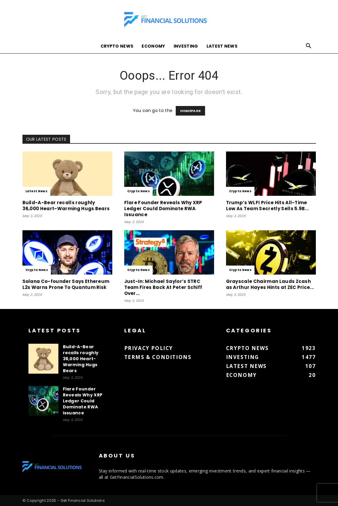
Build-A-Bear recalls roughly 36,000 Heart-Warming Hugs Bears (66, 205)
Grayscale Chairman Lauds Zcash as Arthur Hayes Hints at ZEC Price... (270, 284)
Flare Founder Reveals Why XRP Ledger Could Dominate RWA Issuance (163, 208)
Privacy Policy (148, 348)
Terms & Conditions (158, 357)
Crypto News (117, 46)
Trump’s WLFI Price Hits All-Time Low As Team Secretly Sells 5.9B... (267, 205)
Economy (153, 46)
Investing (186, 46)
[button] (308, 46)
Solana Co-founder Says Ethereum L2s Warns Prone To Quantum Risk (66, 284)
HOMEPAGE (190, 110)
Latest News (222, 46)
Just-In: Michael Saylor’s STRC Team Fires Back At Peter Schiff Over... (163, 287)
